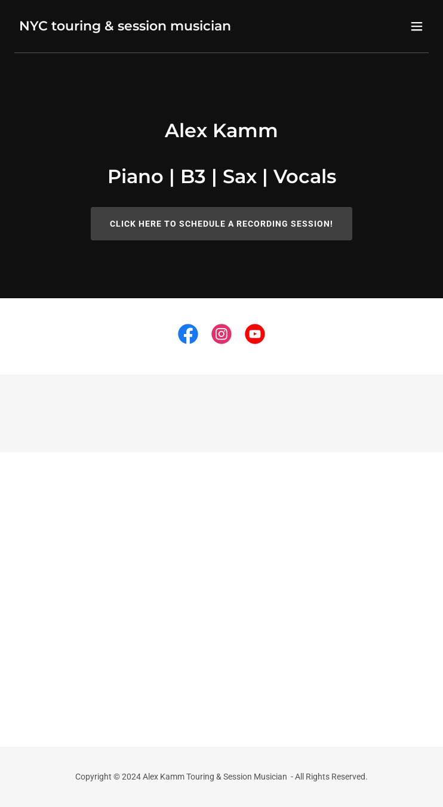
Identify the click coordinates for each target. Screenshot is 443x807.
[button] (417, 26)
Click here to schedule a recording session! (221, 223)
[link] (125, 27)
